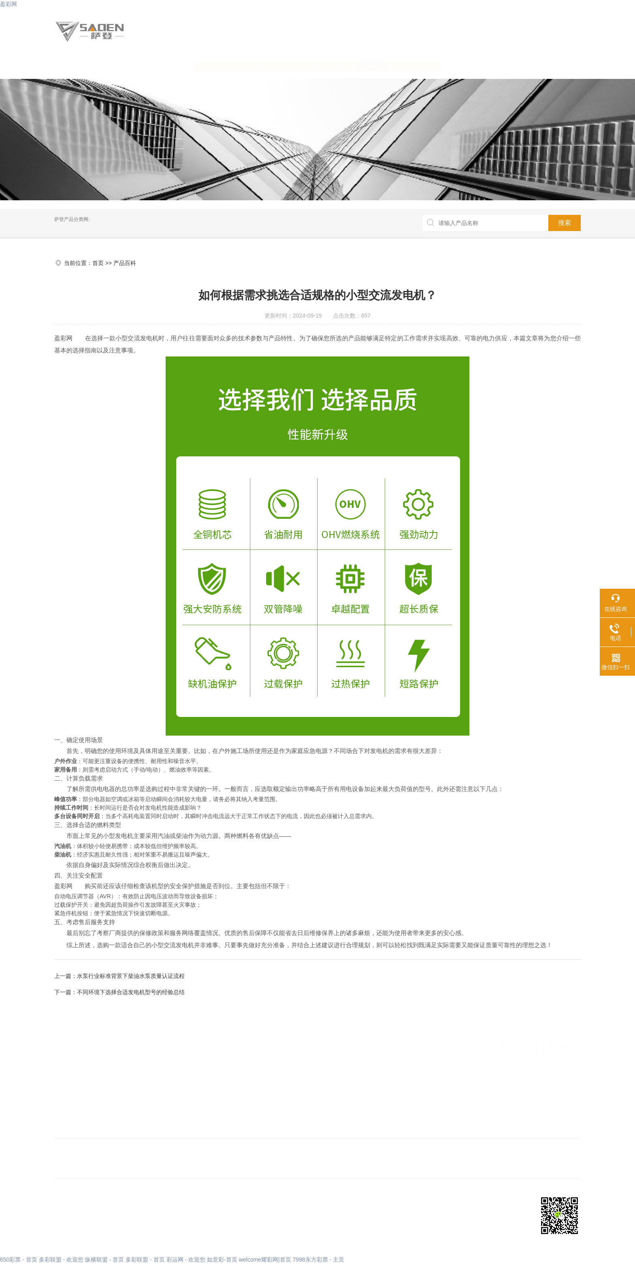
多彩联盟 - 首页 (145, 1259)
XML (149, 1220)
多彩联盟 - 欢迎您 (61, 1259)
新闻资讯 (386, 65)
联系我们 (533, 65)
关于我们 (165, 65)
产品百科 (460, 65)
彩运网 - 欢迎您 (185, 1259)
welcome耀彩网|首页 (265, 1259)
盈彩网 (8, 4)
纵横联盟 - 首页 (104, 1259)
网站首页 (91, 65)
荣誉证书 (312, 65)
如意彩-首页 (222, 1259)
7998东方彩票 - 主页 (318, 1259)
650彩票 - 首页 (18, 1259)
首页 (98, 263)
